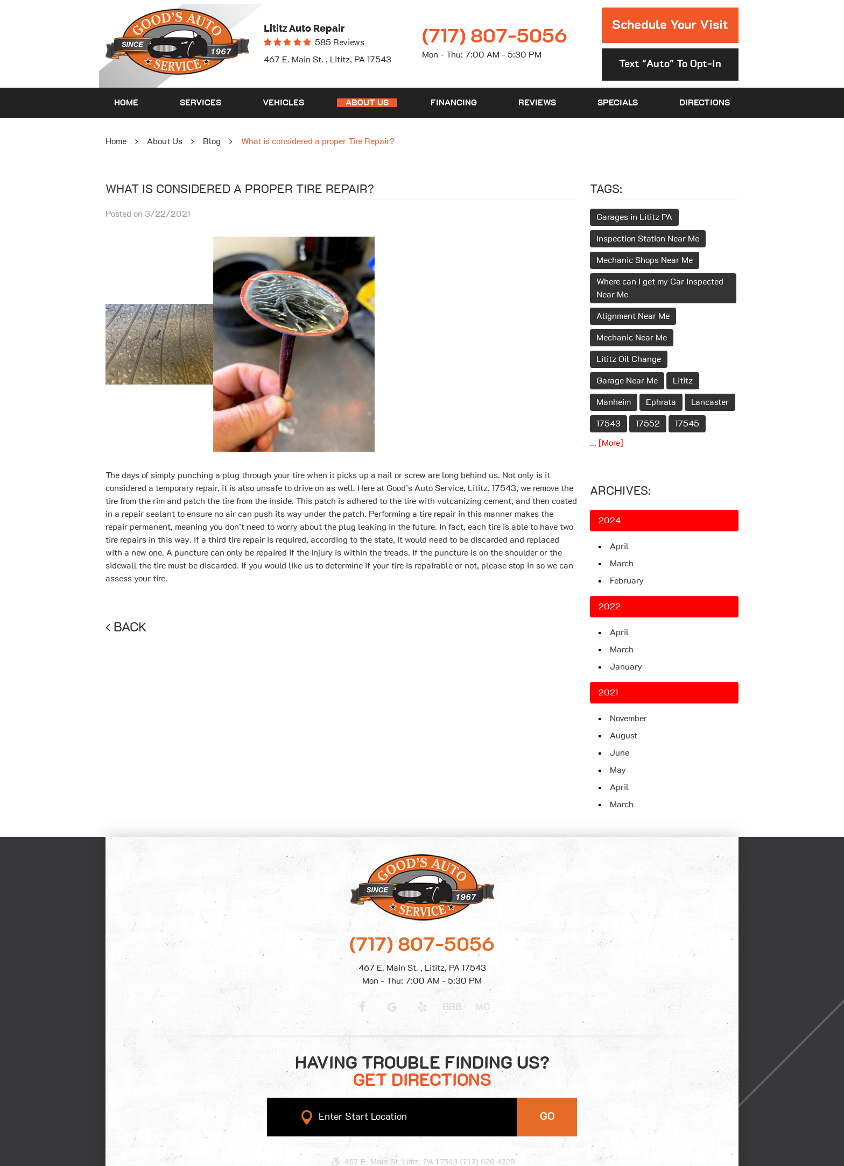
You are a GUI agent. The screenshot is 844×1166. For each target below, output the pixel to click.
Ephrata (661, 402)
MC (482, 1007)
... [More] (606, 443)
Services (200, 102)
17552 (648, 424)
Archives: (620, 491)
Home (126, 102)
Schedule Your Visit (670, 25)
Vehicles (283, 102)
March (622, 563)
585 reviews (339, 42)
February (627, 581)
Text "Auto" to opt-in (670, 64)
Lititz (683, 380)
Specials (617, 102)
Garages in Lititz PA (634, 217)
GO (547, 1116)
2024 (610, 520)
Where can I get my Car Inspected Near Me (659, 288)
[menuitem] (126, 102)
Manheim (613, 402)
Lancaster (710, 402)
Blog (212, 141)
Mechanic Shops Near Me (644, 260)
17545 (687, 424)
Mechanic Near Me (631, 337)
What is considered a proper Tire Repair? (318, 141)
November (628, 718)
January (626, 667)
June (619, 753)
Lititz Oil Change (628, 359)
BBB (452, 1007)
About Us (367, 102)
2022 (610, 606)
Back (130, 627)
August (623, 735)
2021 (608, 692)
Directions (704, 102)
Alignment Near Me (633, 316)
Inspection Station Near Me (647, 238)
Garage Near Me (627, 380)
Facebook (361, 1007)
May (618, 770)
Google (392, 1007)
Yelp (422, 1007)
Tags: (606, 189)
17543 (608, 424)
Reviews (537, 102)
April (619, 546)
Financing (454, 102)
